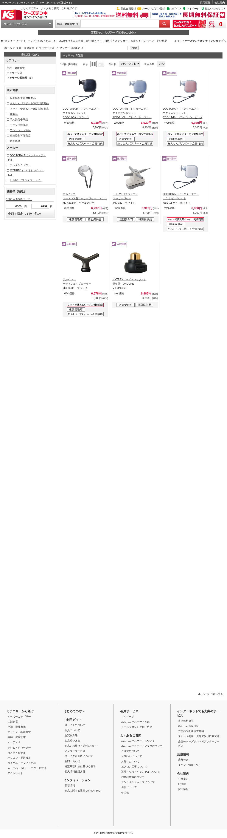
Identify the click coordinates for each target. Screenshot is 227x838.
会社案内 (220, 2)
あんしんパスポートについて (138, 740)
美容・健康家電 (66, 24)
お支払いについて (131, 756)
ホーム (8, 47)
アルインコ (20, 165)
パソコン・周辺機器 (19, 757)
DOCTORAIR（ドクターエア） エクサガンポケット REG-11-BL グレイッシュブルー (132, 113)
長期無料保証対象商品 (23, 98)
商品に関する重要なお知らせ (83, 790)
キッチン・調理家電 (19, 732)
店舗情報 (183, 754)
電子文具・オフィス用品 (22, 762)
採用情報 (205, 2)
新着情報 (70, 785)
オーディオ (14, 742)
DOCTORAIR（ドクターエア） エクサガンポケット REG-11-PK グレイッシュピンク (182, 113)
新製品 (14, 114)
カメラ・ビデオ (17, 752)
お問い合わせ (72, 761)
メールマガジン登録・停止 (136, 726)
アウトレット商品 (20, 130)
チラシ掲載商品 (19, 124)
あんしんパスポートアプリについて (142, 745)
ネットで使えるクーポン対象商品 (29, 108)
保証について (129, 787)
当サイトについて (75, 725)
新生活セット (94, 40)
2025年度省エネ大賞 (71, 40)
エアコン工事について (134, 766)
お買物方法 (71, 735)
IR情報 (182, 784)
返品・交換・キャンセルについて (140, 771)
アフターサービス (75, 750)
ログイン (176, 8)
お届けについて (130, 761)
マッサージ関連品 (69, 47)
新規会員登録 (128, 8)
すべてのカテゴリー (19, 716)
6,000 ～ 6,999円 (19, 199)
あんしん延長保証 (188, 725)
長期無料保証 (186, 720)
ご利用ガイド (69, 8)
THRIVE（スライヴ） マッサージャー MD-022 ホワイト (125, 198)
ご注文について (130, 751)
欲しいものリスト (215, 8)
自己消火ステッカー (116, 40)
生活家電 (13, 721)
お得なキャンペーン (142, 40)
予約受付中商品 (19, 119)
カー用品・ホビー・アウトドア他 (27, 768)
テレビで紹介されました (42, 40)
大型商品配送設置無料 (191, 731)
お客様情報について (133, 776)
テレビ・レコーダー (19, 747)
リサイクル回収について (79, 756)
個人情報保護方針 (75, 771)
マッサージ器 (46, 47)
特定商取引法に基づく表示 (80, 766)
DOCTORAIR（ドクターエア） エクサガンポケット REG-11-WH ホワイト (181, 198)
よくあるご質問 (50, 8)
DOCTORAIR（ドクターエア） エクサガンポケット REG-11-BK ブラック (81, 113)
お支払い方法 (72, 740)
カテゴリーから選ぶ (15, 23)
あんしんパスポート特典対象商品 (29, 103)
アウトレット (15, 773)
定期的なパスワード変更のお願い (113, 32)
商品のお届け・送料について (81, 745)
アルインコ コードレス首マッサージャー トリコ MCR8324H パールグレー (85, 198)
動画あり (15, 141)
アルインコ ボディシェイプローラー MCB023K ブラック (77, 284)
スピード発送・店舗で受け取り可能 (198, 736)
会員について (72, 730)
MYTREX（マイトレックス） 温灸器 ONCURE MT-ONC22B (129, 284)
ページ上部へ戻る (212, 693)
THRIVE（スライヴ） (26, 180)
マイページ (193, 8)
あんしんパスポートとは (135, 721)
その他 (125, 792)
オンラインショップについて (138, 782)
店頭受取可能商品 (20, 135)
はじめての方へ (29, 8)
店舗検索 (183, 759)
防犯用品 (162, 40)
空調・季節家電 (17, 726)
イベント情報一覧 (188, 764)
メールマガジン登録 (153, 8)
